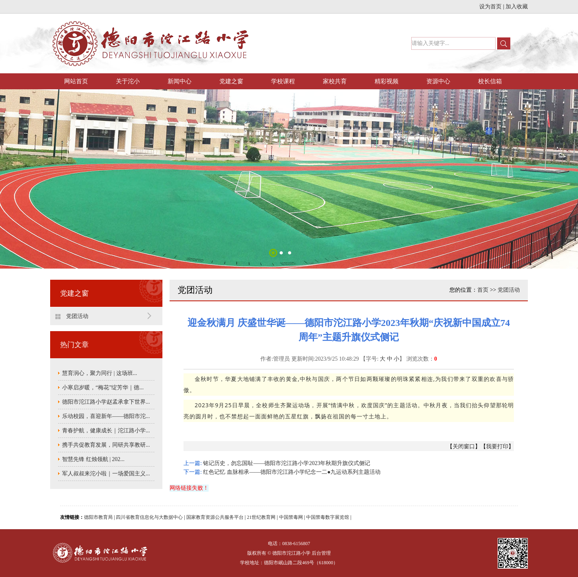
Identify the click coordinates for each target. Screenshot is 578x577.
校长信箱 (490, 81)
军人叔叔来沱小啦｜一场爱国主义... (106, 474)
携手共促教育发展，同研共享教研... (106, 445)
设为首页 (490, 7)
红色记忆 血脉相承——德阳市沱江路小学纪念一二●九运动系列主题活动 (292, 472)
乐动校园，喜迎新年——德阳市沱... (106, 416)
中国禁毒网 (291, 517)
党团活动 (77, 316)
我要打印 (497, 446)
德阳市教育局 (98, 517)
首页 (482, 290)
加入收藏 (517, 7)
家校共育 (335, 81)
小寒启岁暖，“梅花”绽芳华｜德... (103, 388)
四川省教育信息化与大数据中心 (149, 517)
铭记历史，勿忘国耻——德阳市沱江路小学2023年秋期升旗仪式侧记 (286, 463)
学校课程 (283, 81)
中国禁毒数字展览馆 (327, 517)
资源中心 (438, 81)
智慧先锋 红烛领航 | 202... (93, 459)
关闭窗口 (464, 446)
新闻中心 (179, 81)
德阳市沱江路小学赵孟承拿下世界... (106, 402)
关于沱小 (128, 81)
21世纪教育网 (261, 517)
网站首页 (76, 81)
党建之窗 (231, 81)
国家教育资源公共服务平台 (215, 517)
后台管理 (321, 553)
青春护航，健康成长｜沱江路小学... (106, 431)
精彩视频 (386, 81)
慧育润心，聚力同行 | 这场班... (99, 373)
